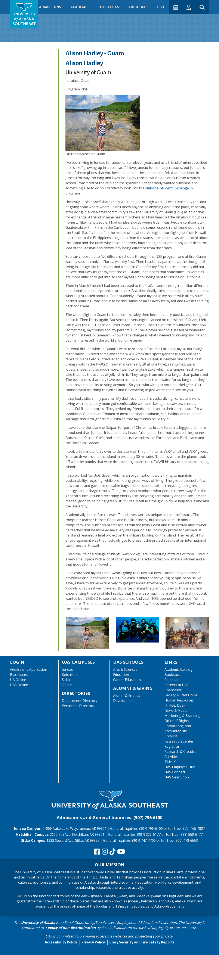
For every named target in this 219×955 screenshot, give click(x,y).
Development (124, 700)
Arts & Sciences (125, 669)
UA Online (18, 679)
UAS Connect (174, 772)
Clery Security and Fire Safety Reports (142, 942)
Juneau (67, 669)
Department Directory (79, 700)
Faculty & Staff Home (181, 695)
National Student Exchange (167, 188)
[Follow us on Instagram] (105, 851)
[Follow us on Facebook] (97, 851)
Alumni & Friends (126, 695)
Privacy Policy (93, 942)
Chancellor (173, 690)
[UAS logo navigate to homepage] (24, 14)
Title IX (170, 761)
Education (121, 674)
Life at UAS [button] (110, 7)
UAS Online (19, 684)
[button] (188, 7)
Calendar (171, 679)
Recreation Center (179, 741)
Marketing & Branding (182, 715)
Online (67, 684)
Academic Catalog (178, 669)
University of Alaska (38, 922)
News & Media (175, 710)
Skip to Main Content (20, 4)
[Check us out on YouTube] (121, 851)
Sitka (66, 679)
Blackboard (19, 674)
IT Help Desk (174, 705)
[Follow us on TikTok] (112, 851)
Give (161, 7)
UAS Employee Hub (179, 767)
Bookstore (173, 674)
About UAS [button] (139, 7)
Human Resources (179, 700)
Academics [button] (81, 7)
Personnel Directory (78, 705)
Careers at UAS (176, 684)
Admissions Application (28, 669)
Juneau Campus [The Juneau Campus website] (27, 828)
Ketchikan (70, 674)
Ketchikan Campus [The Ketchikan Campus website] (32, 834)
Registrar (171, 746)
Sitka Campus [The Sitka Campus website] (33, 840)
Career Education (127, 679)
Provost (170, 736)
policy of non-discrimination (71, 927)
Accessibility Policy (61, 942)
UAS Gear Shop (176, 777)
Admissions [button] (50, 7)
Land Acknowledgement (165, 906)
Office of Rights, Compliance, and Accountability (177, 725)
